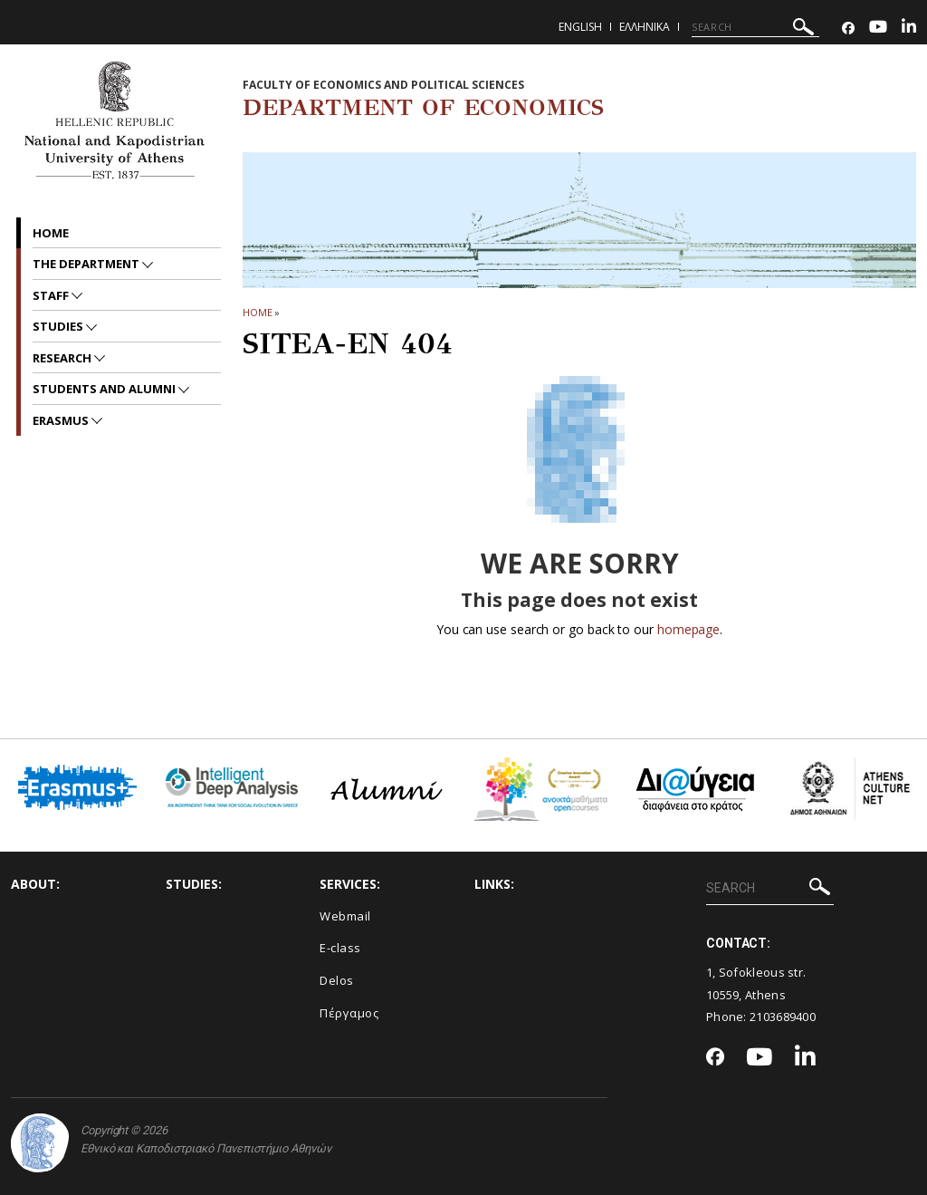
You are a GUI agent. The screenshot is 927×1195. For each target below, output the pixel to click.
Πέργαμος (349, 1013)
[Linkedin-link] (909, 28)
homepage (688, 629)
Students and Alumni (105, 389)
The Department (87, 263)
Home (51, 233)
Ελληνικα (644, 26)
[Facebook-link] (848, 28)
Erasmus (62, 420)
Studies (59, 326)
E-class (340, 948)
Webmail (345, 916)
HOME (257, 312)
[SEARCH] (755, 27)
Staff (52, 295)
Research (63, 358)
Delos (337, 980)
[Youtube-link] (878, 28)
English (580, 26)
